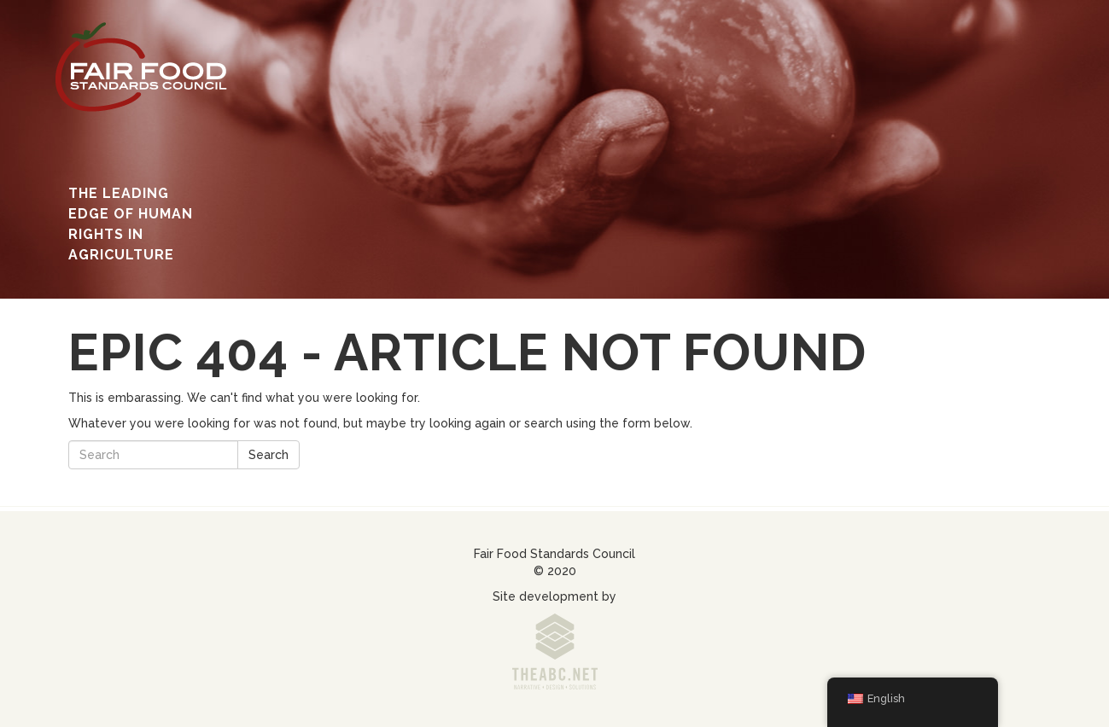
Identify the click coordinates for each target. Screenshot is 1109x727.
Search (268, 455)
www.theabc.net (555, 656)
